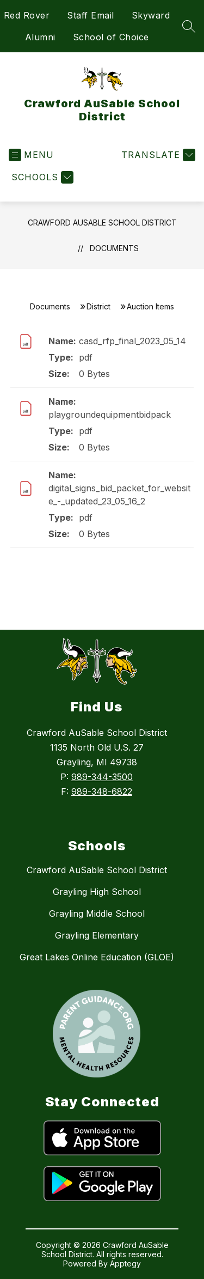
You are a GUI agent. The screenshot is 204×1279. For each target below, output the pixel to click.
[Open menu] (31, 155)
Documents (114, 248)
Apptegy (125, 1263)
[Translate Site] (157, 155)
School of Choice (111, 37)
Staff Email (90, 15)
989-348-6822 (101, 791)
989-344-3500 (102, 776)
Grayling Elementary (97, 935)
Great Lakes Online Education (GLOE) (97, 957)
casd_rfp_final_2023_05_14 (132, 341)
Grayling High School (97, 891)
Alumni (40, 37)
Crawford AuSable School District (102, 222)
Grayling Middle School (97, 913)
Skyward (151, 15)
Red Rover (27, 15)
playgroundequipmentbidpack (109, 414)
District (98, 306)
